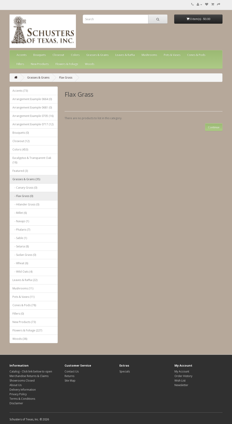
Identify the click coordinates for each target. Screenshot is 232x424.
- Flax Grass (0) (22, 196)
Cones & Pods (196, 55)
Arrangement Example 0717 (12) (32, 124)
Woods (89, 64)
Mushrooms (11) (22, 288)
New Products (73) (24, 322)
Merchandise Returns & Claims (29, 376)
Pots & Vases (172, 55)
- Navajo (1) (20, 221)
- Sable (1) (19, 238)
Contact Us (72, 371)
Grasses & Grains (97, 55)
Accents (22, 55)
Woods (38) (19, 339)
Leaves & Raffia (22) (24, 280)
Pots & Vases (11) (23, 297)
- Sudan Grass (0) (24, 255)
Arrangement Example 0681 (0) (32, 107)
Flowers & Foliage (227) (27, 330)
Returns (69, 376)
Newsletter (181, 385)
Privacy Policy (18, 394)
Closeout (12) (20, 141)
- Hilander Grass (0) (25, 204)
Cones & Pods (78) (24, 305)
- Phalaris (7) (21, 230)
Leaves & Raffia (125, 55)
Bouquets (39, 55)
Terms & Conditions (22, 399)
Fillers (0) (18, 314)
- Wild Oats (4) (22, 272)
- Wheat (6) (20, 263)
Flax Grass (65, 77)
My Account (181, 371)
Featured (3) (20, 171)
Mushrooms (149, 55)
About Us (16, 385)
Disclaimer (16, 403)
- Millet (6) (19, 213)
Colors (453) (20, 149)
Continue (214, 127)
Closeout (58, 55)
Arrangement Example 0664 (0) (32, 99)
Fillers (20, 64)
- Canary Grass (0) (24, 188)
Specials (124, 371)
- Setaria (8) (20, 246)
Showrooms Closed (22, 380)
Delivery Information (23, 390)
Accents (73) (20, 91)
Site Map (70, 380)
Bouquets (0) (20, 133)
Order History (183, 376)
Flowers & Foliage (67, 64)
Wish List (180, 380)
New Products (40, 64)
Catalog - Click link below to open (31, 371)
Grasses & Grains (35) (26, 179)
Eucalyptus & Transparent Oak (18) (31, 160)
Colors (75, 55)
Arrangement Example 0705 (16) (32, 116)
